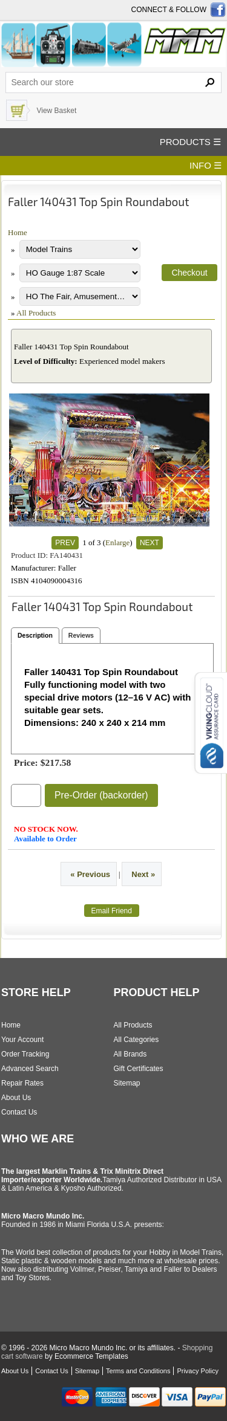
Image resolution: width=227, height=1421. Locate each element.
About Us (16, 1097)
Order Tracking (25, 1054)
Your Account (22, 1039)
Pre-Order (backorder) (101, 795)
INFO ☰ (205, 165)
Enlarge (117, 542)
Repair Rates (22, 1083)
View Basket (56, 110)
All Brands (130, 1054)
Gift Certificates (138, 1068)
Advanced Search (30, 1068)
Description (35, 635)
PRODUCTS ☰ (190, 142)
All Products (36, 312)
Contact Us (19, 1112)
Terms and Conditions (138, 1370)
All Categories (136, 1039)
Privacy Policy (197, 1370)
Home (17, 232)
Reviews (81, 635)
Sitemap (127, 1083)
